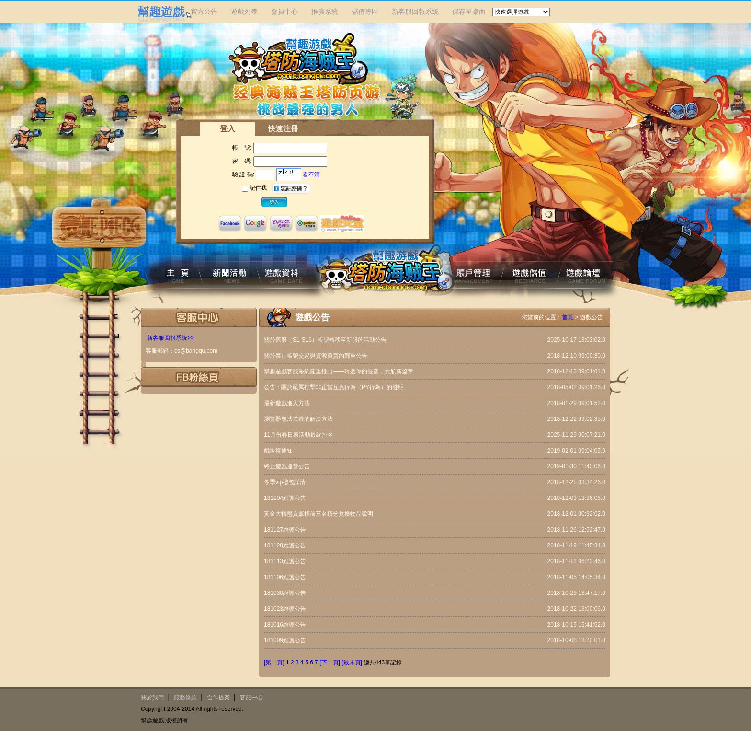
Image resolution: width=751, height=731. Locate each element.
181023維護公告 (285, 608)
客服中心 (251, 697)
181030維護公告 (285, 593)
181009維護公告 (285, 640)
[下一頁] (329, 662)
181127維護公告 (285, 529)
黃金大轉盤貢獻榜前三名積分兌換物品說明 (318, 514)
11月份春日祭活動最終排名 (298, 434)
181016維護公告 (285, 624)
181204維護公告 (285, 498)
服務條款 (185, 697)
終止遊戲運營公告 (287, 466)
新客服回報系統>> (170, 338)
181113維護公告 (285, 561)
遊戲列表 (244, 11)
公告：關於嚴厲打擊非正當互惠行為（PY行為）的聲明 (334, 387)
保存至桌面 (469, 11)
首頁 (567, 317)
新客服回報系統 (415, 11)
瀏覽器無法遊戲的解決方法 (298, 419)
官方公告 (204, 11)
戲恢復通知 (278, 450)
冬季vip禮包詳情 (285, 482)
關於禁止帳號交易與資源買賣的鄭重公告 (315, 355)
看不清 (311, 174)
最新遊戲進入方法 (287, 403)
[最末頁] (351, 662)
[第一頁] (274, 662)
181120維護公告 (285, 545)
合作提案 (218, 697)
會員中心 (284, 11)
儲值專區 (365, 11)
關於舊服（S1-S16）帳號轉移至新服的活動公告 (325, 339)
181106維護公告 (285, 577)
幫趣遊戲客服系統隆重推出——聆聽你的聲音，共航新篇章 (338, 371)
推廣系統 (324, 11)
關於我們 (152, 697)
